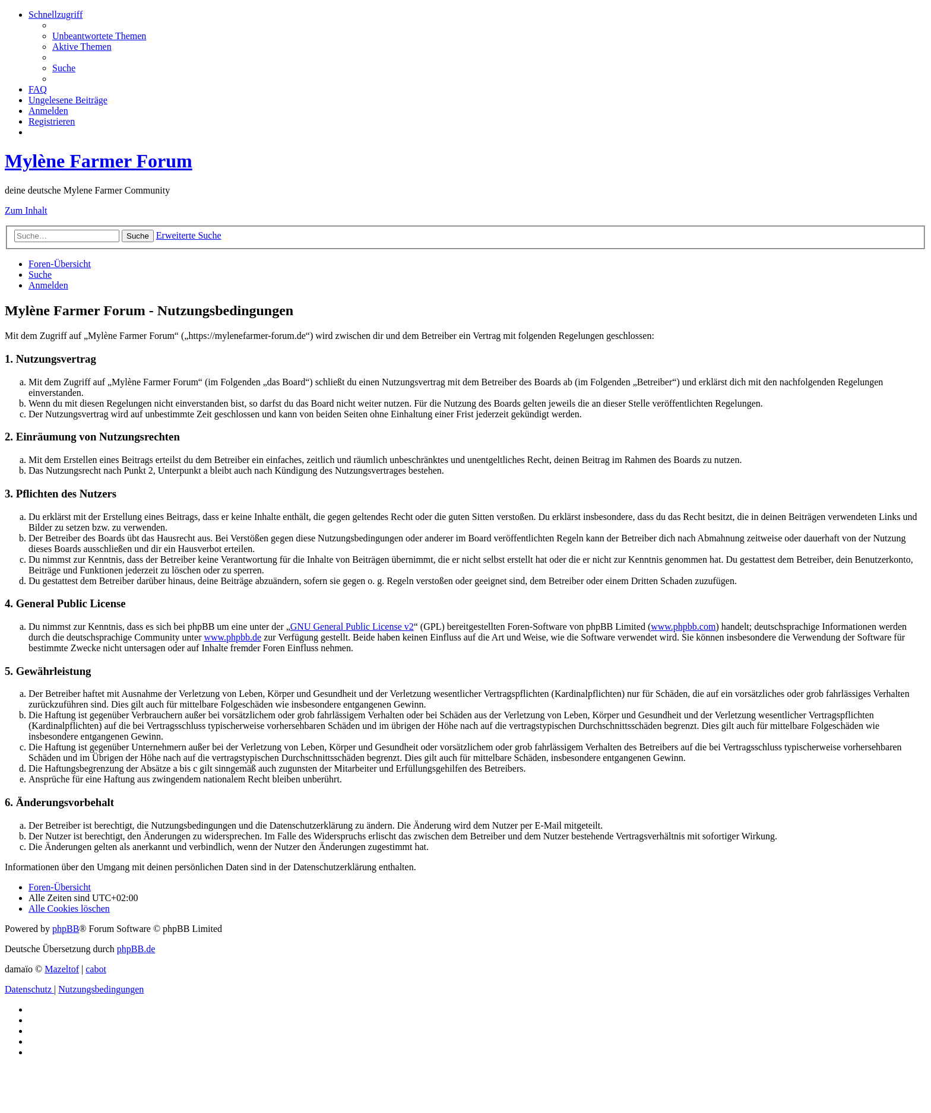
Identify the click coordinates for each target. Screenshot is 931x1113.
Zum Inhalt (26, 210)
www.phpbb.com (683, 626)
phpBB (65, 929)
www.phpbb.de (232, 637)
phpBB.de (136, 949)
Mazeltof (62, 969)
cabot (96, 969)
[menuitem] (99, 36)
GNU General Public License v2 (352, 626)
